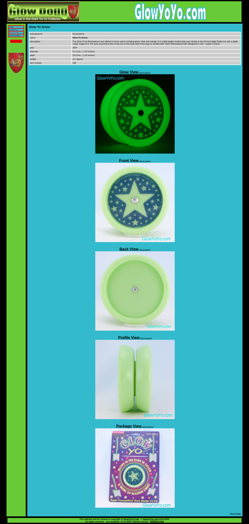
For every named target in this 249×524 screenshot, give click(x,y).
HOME (11, 27)
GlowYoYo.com (150, 519)
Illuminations (13, 30)
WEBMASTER (157, 521)
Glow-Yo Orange (14, 35)
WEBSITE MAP (16, 41)
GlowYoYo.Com (131, 519)
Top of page (235, 513)
